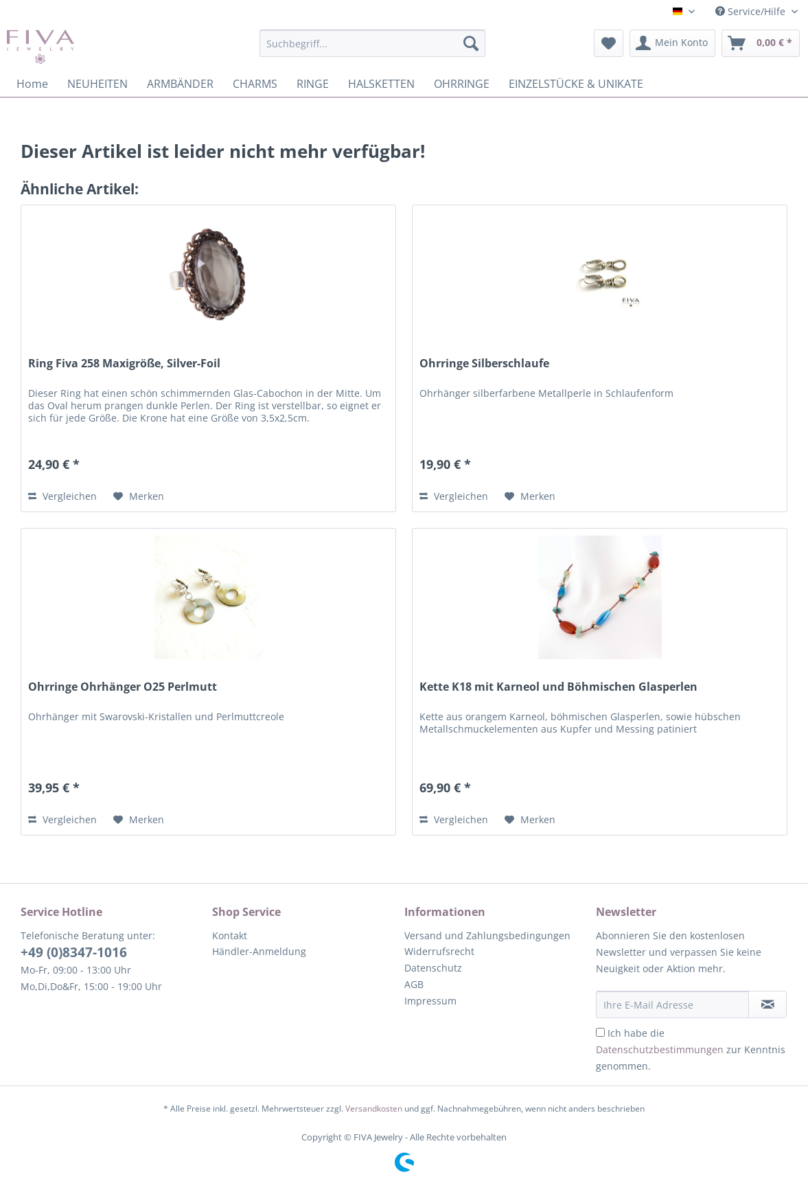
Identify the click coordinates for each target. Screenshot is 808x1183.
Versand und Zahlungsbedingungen (487, 935)
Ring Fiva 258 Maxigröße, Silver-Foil (124, 363)
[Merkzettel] (608, 43)
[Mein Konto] (672, 43)
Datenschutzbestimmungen (660, 1049)
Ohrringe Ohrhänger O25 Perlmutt (122, 687)
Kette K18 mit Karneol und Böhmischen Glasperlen (558, 687)
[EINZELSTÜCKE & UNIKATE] (576, 84)
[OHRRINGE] (461, 84)
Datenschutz (433, 967)
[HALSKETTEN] (381, 84)
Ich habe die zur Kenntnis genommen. (690, 1049)
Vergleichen (62, 496)
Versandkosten (373, 1108)
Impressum (430, 1000)
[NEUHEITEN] (97, 84)
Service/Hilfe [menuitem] (751, 11)
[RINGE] (312, 84)
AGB (414, 984)
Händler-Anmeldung (259, 951)
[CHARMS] (255, 84)
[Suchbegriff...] (372, 43)
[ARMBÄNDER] (180, 84)
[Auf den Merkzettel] (138, 496)
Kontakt (229, 935)
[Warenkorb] (761, 43)
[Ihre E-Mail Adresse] (672, 1004)
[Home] (32, 84)
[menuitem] (372, 50)
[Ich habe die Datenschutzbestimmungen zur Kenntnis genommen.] (600, 1032)
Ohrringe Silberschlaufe (484, 363)
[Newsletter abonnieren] (767, 1004)
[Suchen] (471, 43)
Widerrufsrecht (439, 951)
